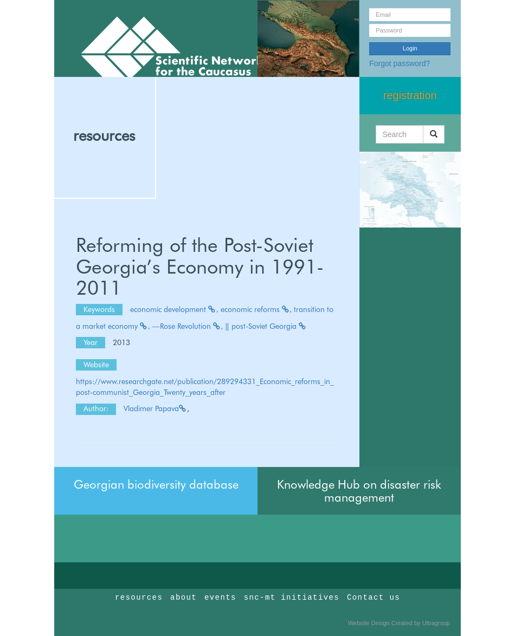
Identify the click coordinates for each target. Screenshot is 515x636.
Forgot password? (399, 63)
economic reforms (256, 309)
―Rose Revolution (187, 326)
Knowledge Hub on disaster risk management (359, 490)
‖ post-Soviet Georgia (266, 326)
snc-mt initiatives (291, 597)
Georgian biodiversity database (156, 484)
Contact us (373, 597)
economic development (174, 309)
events (220, 597)
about (183, 597)
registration (410, 95)
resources (104, 135)
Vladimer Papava (155, 408)
